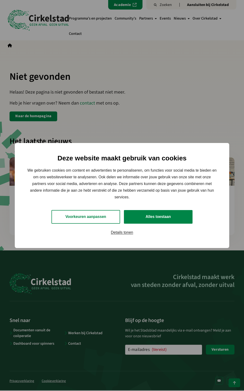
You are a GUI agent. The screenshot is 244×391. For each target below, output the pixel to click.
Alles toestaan (158, 217)
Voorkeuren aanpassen (86, 217)
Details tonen (122, 232)
